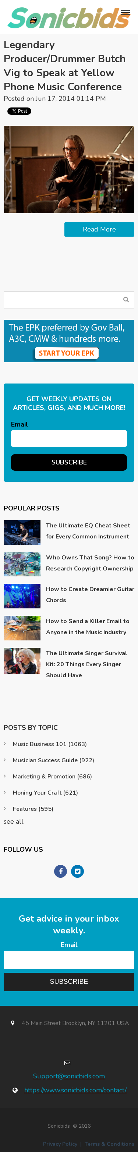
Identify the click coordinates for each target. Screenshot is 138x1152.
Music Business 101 (50, 744)
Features (33, 809)
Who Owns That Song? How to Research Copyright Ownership (90, 563)
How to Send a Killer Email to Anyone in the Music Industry (88, 626)
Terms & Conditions (109, 1144)
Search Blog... (126, 299)
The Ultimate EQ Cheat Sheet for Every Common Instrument (88, 531)
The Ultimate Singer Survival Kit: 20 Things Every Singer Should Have (86, 664)
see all (14, 821)
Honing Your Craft (45, 793)
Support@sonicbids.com (69, 1076)
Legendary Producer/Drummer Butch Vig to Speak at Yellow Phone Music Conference (65, 66)
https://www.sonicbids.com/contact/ (75, 1090)
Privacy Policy (60, 1144)
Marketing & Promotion (52, 777)
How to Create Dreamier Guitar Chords (90, 594)
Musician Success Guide (53, 760)
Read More (99, 229)
